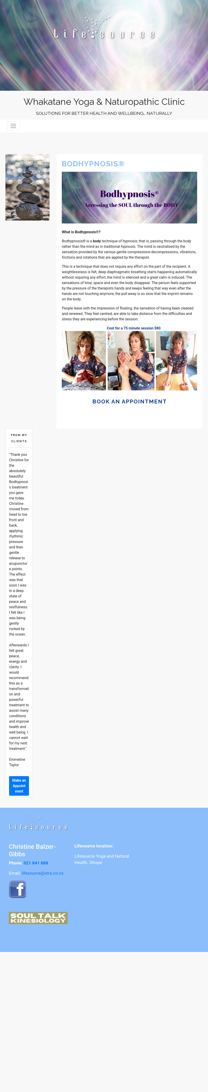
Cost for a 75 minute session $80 (134, 328)
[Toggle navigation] (13, 125)
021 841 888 (36, 863)
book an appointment (129, 401)
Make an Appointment (19, 785)
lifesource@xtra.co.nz (43, 873)
